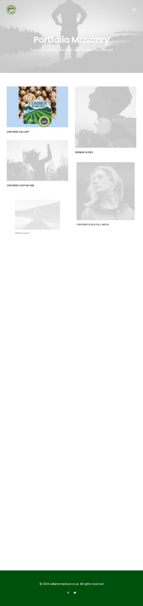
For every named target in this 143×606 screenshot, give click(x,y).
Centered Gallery (18, 132)
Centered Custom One (21, 184)
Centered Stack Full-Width (97, 215)
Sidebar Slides (84, 152)
